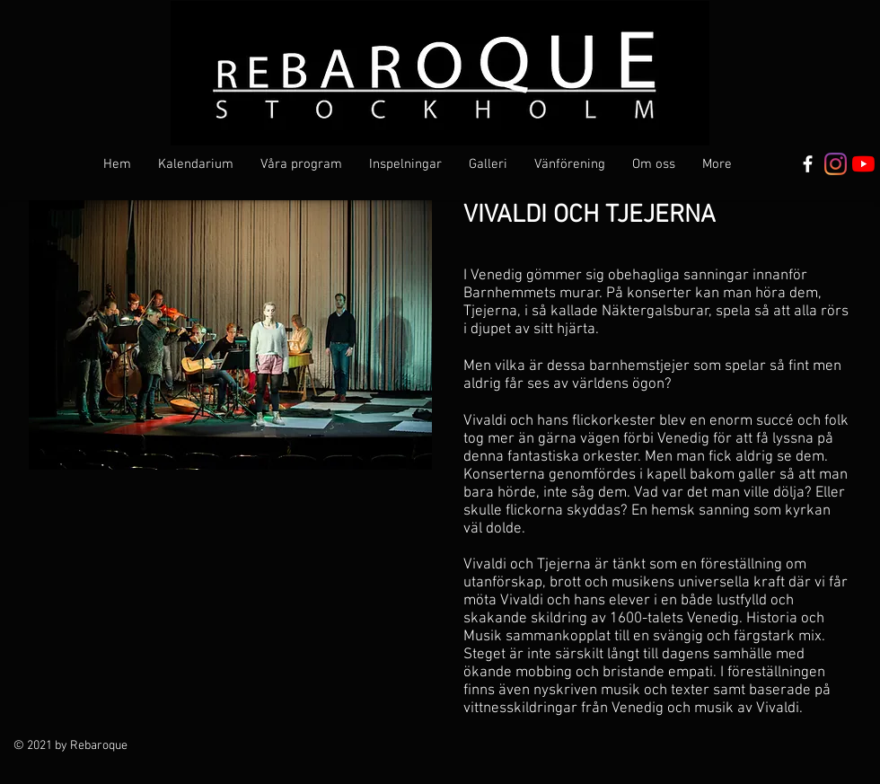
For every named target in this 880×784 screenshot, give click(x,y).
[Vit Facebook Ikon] (807, 164)
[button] (301, 164)
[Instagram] (835, 164)
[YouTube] (863, 164)
